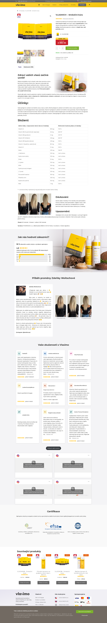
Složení (54, 4)
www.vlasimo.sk (63, 601)
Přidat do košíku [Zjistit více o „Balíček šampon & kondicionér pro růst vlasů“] (80, 582)
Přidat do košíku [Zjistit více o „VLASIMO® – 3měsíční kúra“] (24, 582)
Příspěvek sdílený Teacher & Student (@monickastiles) (73, 468)
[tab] (20, 66)
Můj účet (89, 1)
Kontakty (73, 4)
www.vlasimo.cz (63, 597)
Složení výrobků (40, 600)
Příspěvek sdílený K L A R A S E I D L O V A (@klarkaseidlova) (33, 495)
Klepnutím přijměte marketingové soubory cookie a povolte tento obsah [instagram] (33, 465)
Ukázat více (30, 374)
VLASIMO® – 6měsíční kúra (32, 10)
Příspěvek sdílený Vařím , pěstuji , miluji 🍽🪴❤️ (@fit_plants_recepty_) (72, 495)
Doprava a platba (40, 607)
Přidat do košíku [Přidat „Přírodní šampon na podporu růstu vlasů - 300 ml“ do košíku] (43, 582)
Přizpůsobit (85, 620)
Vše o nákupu (84, 1)
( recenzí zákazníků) (68, 18)
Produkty (82, 4)
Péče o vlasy (63, 58)
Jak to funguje (46, 4)
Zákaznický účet (64, 604)
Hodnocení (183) (28, 67)
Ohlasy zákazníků (63, 4)
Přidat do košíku (72, 48)
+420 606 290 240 (23, 607)
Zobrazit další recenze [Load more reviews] (53, 448)
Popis (19, 67)
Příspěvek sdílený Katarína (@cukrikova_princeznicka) (33, 468)
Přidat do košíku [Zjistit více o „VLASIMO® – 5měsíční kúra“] (62, 582)
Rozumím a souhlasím (85, 616)
